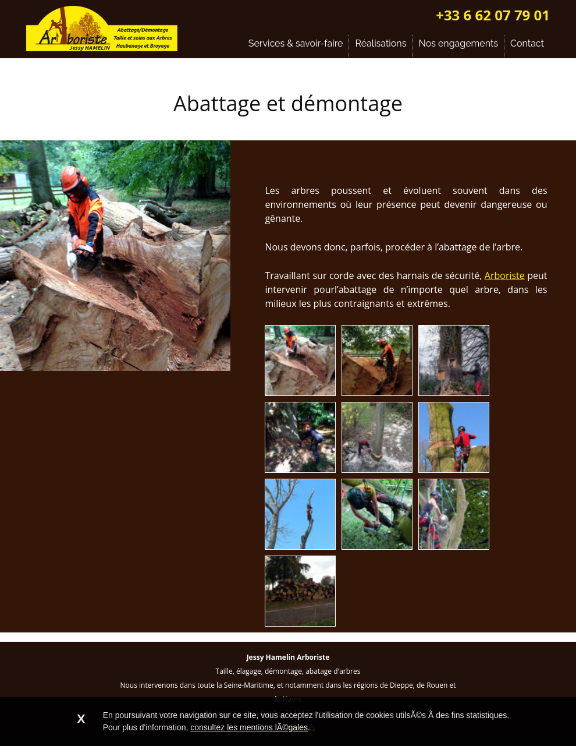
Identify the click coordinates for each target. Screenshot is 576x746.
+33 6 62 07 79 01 (493, 14)
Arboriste (505, 275)
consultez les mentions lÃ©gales (249, 727)
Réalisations (380, 43)
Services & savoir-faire (295, 43)
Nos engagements (458, 43)
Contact (527, 43)
